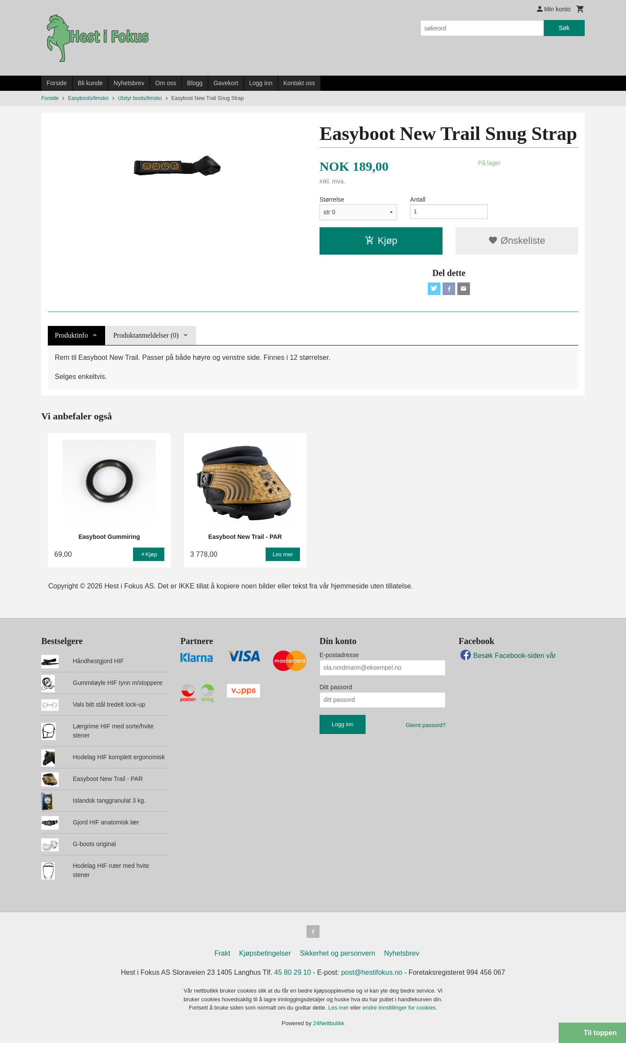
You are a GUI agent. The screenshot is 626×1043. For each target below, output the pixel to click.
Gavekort (225, 83)
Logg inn (261, 83)
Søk (564, 27)
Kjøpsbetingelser (265, 956)
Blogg (195, 83)
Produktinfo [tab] (71, 336)
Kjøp (381, 240)
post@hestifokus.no (372, 975)
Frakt (222, 956)
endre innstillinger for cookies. (400, 1010)
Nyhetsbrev (128, 83)
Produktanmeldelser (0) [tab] (146, 336)
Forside (57, 83)
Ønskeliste (516, 240)
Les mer (339, 1010)
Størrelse (332, 199)
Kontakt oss (299, 83)
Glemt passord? (426, 726)
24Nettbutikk (328, 1025)
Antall (417, 199)
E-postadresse (339, 656)
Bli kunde (90, 83)
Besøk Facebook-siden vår (507, 657)
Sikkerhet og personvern (337, 956)
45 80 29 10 (292, 975)
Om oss (165, 83)
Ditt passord (336, 688)
